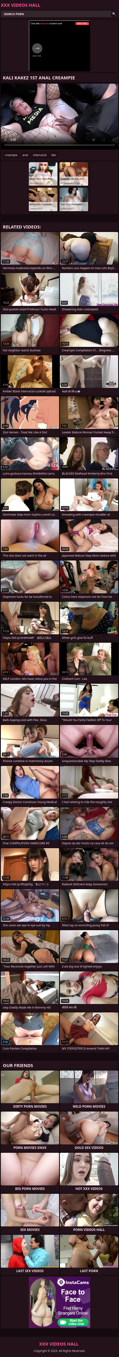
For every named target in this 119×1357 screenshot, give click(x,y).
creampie (11, 155)
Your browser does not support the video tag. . (59, 117)
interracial (39, 155)
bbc (53, 155)
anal (25, 155)
